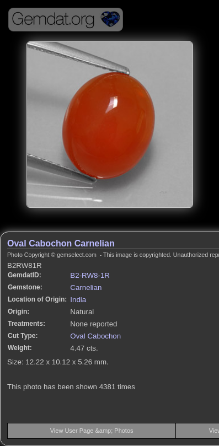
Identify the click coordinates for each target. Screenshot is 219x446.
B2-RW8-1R (90, 275)
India (78, 299)
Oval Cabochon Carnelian (61, 243)
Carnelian (86, 287)
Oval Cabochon (95, 336)
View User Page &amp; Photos (91, 430)
